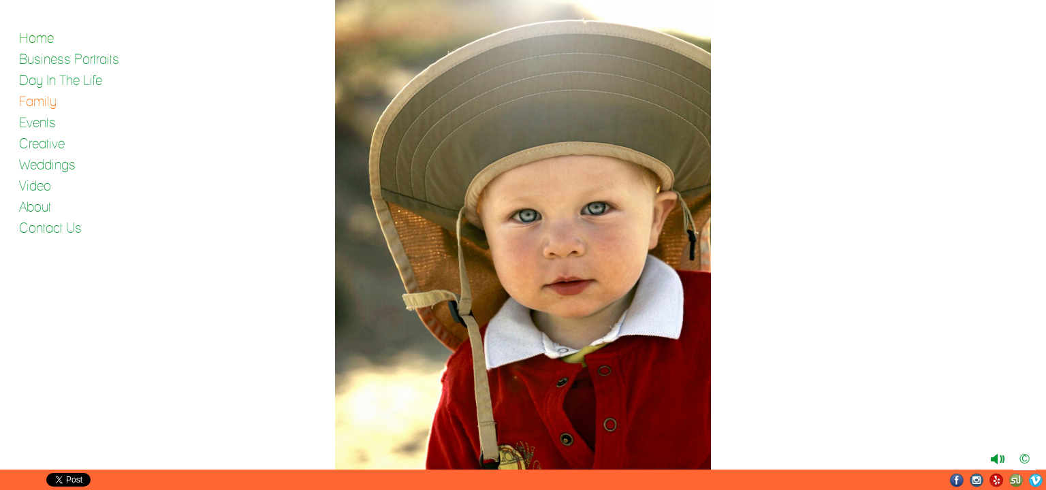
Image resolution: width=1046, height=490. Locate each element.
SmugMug (1016, 480)
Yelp (996, 480)
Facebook (957, 480)
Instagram (977, 480)
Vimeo (1036, 480)
